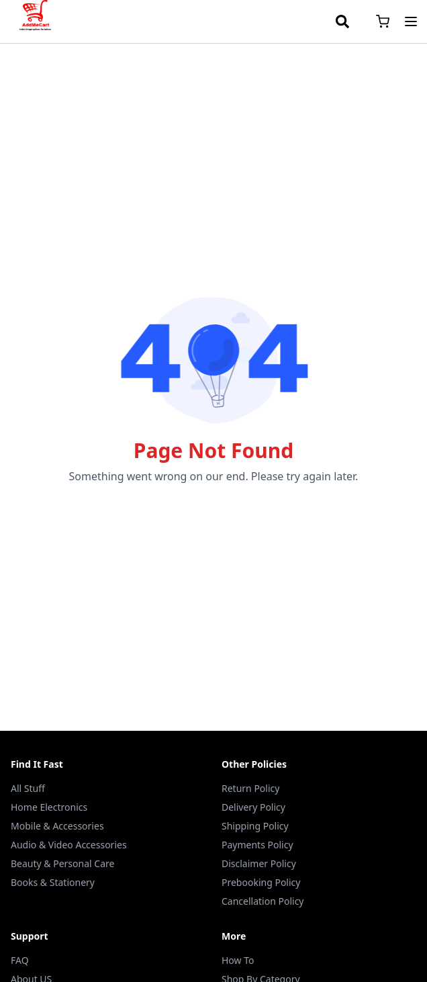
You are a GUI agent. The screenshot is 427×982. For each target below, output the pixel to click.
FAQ (20, 960)
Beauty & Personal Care (62, 863)
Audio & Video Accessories (69, 844)
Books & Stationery (53, 882)
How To (238, 960)
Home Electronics (49, 807)
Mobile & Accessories (57, 825)
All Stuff (28, 788)
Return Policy (250, 788)
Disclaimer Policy (259, 863)
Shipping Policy (255, 825)
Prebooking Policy (261, 882)
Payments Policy (257, 844)
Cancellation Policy (263, 901)
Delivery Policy (253, 807)
